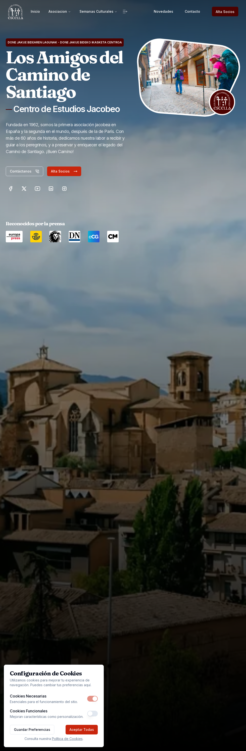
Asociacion (60, 11)
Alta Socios (225, 12)
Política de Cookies (67, 739)
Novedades (163, 11)
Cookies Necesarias (28, 696)
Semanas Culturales (98, 11)
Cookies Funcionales (28, 711)
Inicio (35, 11)
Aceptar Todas (81, 729)
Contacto (192, 11)
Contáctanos (24, 171)
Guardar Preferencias (32, 729)
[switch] (92, 699)
